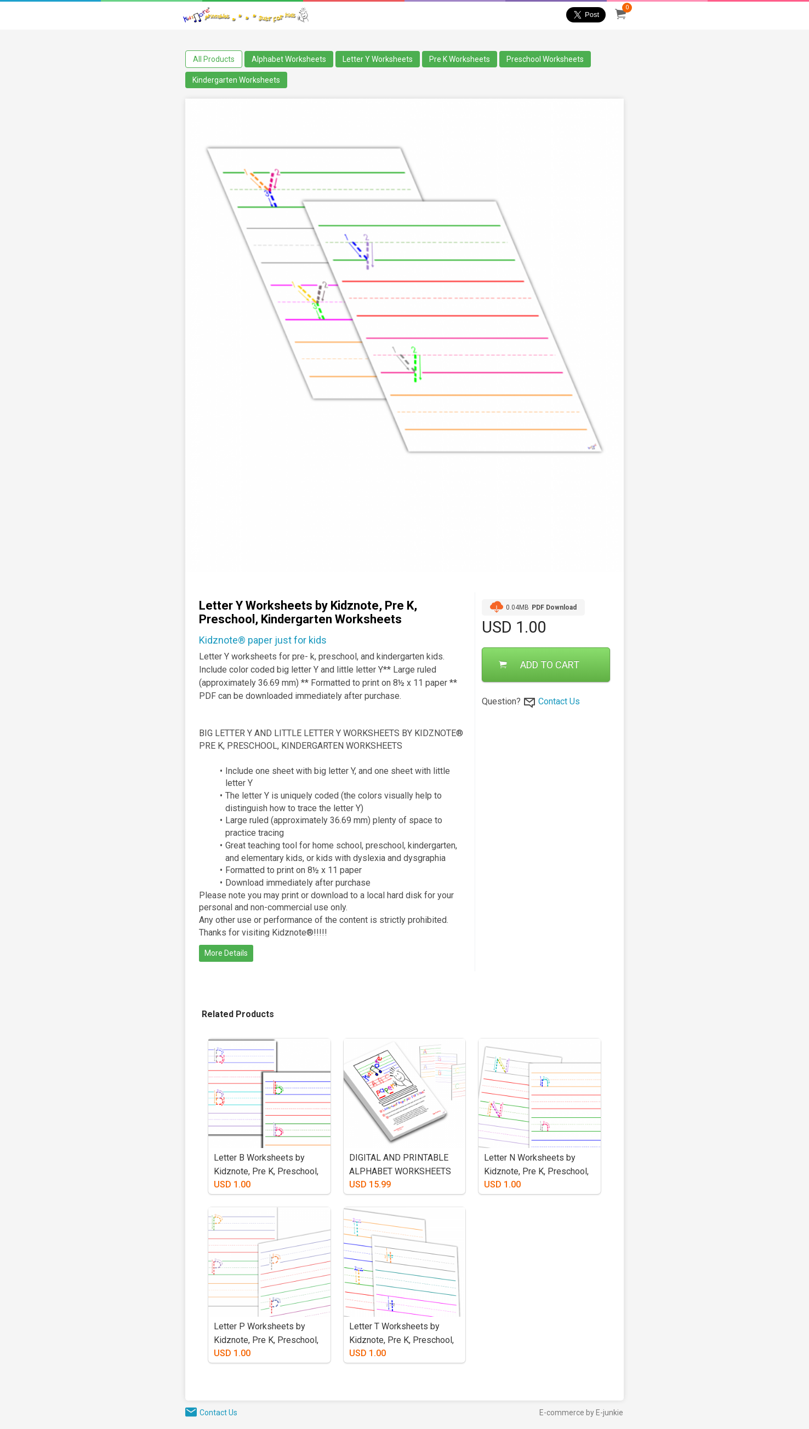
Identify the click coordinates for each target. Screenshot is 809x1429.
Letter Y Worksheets (378, 59)
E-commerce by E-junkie (581, 1412)
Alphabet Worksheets (289, 59)
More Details (226, 953)
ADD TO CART (539, 664)
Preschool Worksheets (545, 59)
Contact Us (559, 701)
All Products (214, 59)
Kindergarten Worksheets (236, 80)
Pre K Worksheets (459, 59)
